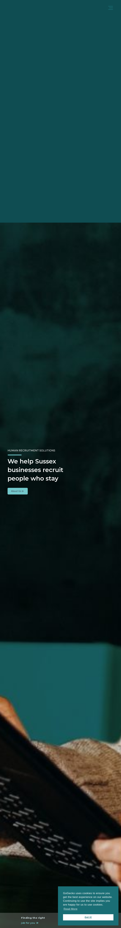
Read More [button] (70, 908)
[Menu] (111, 8)
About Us (17, 491)
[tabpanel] (60, 464)
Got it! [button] (88, 917)
